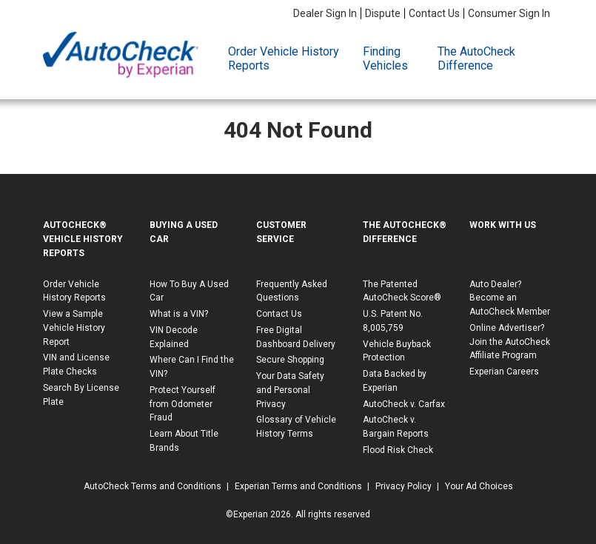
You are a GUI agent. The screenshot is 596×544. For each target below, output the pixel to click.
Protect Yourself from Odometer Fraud (182, 404)
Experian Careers (504, 371)
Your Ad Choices (479, 486)
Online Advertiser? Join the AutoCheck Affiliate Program (509, 342)
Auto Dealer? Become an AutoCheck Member (509, 298)
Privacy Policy (403, 486)
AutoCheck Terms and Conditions (152, 486)
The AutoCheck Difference (476, 58)
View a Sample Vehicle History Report (74, 328)
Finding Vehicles (385, 58)
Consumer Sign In (509, 13)
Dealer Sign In (325, 13)
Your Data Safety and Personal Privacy (290, 390)
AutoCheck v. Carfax (404, 404)
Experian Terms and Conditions (298, 486)
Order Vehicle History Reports (283, 58)
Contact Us (434, 13)
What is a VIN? (179, 314)
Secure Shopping (290, 360)
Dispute (383, 13)
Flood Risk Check (398, 450)
